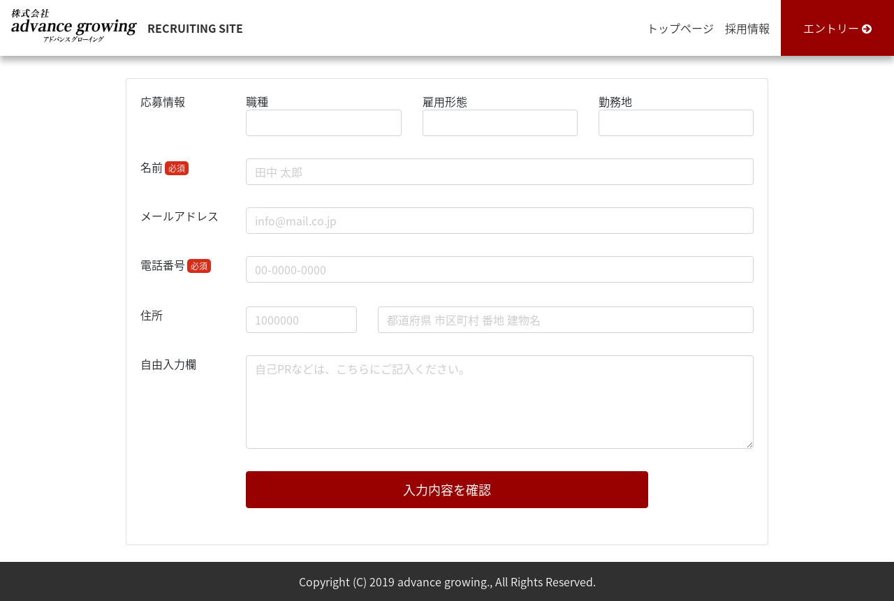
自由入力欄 (168, 363)
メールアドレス (179, 215)
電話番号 (175, 264)
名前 (164, 166)
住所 (151, 314)
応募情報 (162, 101)
